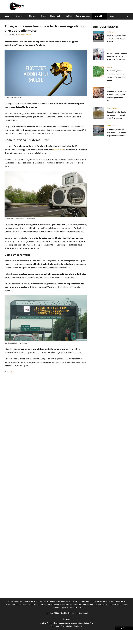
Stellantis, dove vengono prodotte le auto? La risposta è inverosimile (117, 56)
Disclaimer (78, 626)
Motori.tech (55, 16)
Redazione (55, 626)
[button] (127, 16)
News (112, 16)
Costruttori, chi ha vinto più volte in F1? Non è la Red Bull (116, 39)
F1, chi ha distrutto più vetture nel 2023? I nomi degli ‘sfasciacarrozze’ (116, 133)
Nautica (68, 16)
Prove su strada (83, 16)
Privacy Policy (66, 626)
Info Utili (101, 16)
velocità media (59, 149)
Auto (9, 16)
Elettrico (33, 16)
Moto (43, 16)
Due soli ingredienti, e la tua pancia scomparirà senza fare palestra (116, 115)
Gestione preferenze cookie (124, 628)
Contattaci (83, 613)
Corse (21, 16)
